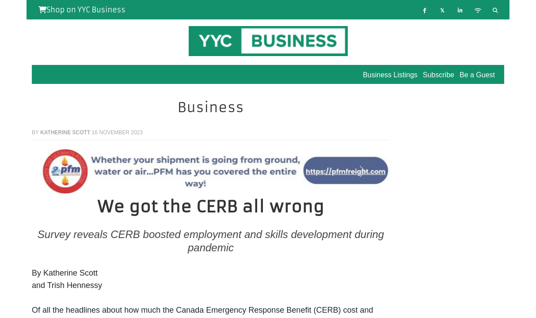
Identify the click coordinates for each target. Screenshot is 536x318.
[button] (59, 171)
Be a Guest (477, 75)
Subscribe (438, 75)
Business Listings (390, 75)
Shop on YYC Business (81, 9)
